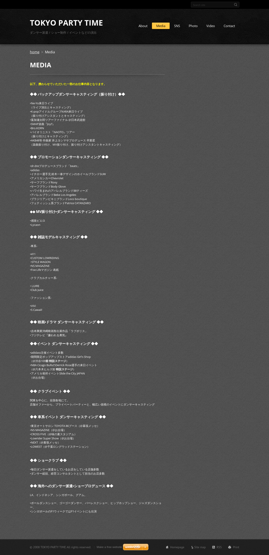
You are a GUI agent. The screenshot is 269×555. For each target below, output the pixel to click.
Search (235, 4)
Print (236, 547)
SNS (177, 26)
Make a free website (109, 547)
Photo (193, 26)
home (34, 52)
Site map (200, 547)
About (143, 26)
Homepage (177, 547)
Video (210, 26)
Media (160, 26)
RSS (219, 547)
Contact (229, 26)
